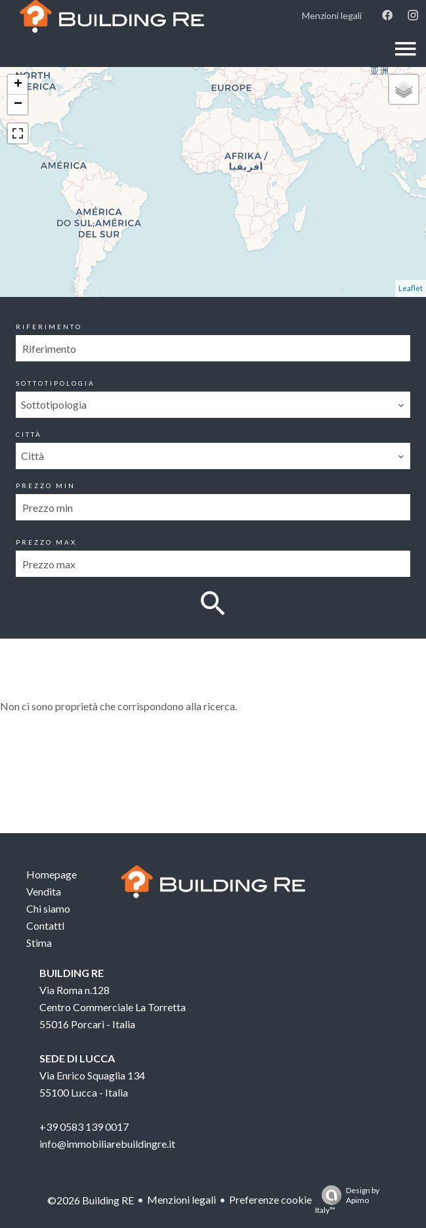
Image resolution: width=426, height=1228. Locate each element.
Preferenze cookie (270, 1199)
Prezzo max (46, 542)
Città (29, 434)
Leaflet (410, 288)
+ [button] (18, 85)
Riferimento (49, 326)
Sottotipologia (55, 383)
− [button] (18, 104)
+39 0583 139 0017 (84, 1126)
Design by (347, 1200)
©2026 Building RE (90, 1200)
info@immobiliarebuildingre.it (107, 1143)
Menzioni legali (181, 1199)
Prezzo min (45, 485)
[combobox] (213, 405)
